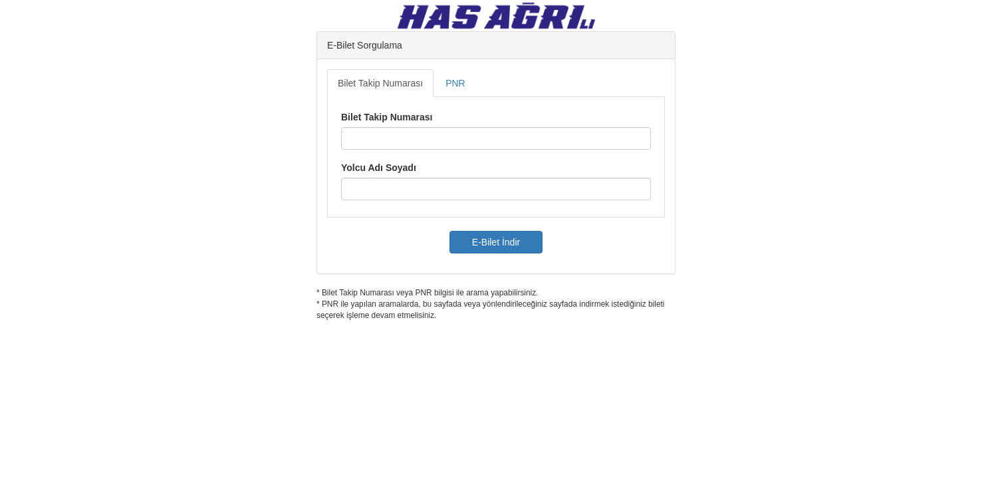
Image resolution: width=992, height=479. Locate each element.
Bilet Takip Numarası (380, 83)
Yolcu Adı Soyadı (378, 167)
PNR (455, 83)
